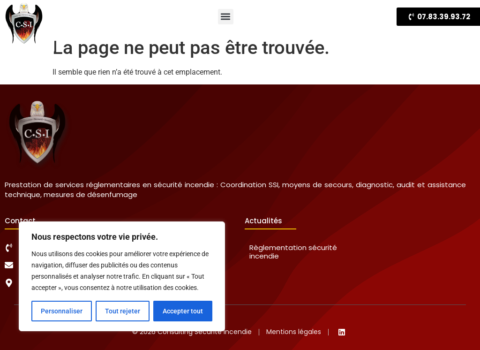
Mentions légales (293, 331)
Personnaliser (61, 311)
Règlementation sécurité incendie (293, 252)
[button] (225, 16)
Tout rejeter (122, 311)
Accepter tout (183, 311)
